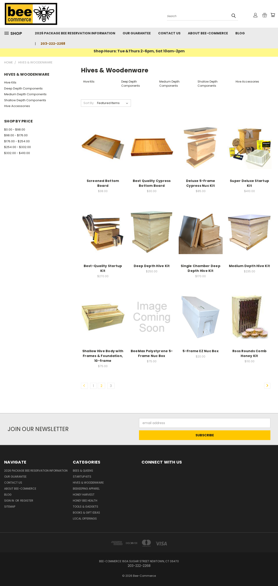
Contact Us (169, 33)
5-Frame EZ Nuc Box (201, 351)
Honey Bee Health (85, 501)
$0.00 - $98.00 (14, 129)
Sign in (9, 501)
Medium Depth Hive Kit (249, 266)
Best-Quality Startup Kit (103, 268)
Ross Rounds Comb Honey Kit (249, 353)
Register (26, 501)
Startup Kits (82, 477)
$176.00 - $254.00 (17, 141)
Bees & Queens (83, 471)
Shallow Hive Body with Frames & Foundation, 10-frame (103, 356)
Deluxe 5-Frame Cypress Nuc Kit (200, 183)
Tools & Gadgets (85, 507)
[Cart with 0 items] (272, 15)
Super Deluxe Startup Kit (249, 183)
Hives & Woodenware (88, 483)
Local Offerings (85, 519)
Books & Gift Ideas (86, 513)
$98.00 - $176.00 (16, 135)
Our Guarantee (137, 33)
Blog (240, 33)
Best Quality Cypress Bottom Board (152, 183)
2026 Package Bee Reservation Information (75, 33)
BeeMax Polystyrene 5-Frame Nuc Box (152, 353)
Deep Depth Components (23, 88)
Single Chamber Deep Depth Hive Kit (200, 268)
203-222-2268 (53, 43)
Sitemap (9, 507)
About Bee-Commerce (208, 33)
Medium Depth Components (25, 94)
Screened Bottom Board (103, 183)
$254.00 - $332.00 (17, 147)
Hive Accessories (17, 106)
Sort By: (88, 103)
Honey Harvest (84, 495)
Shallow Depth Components (25, 100)
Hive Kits (10, 82)
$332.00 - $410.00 (17, 153)
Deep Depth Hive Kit (152, 266)
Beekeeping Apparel (86, 489)
